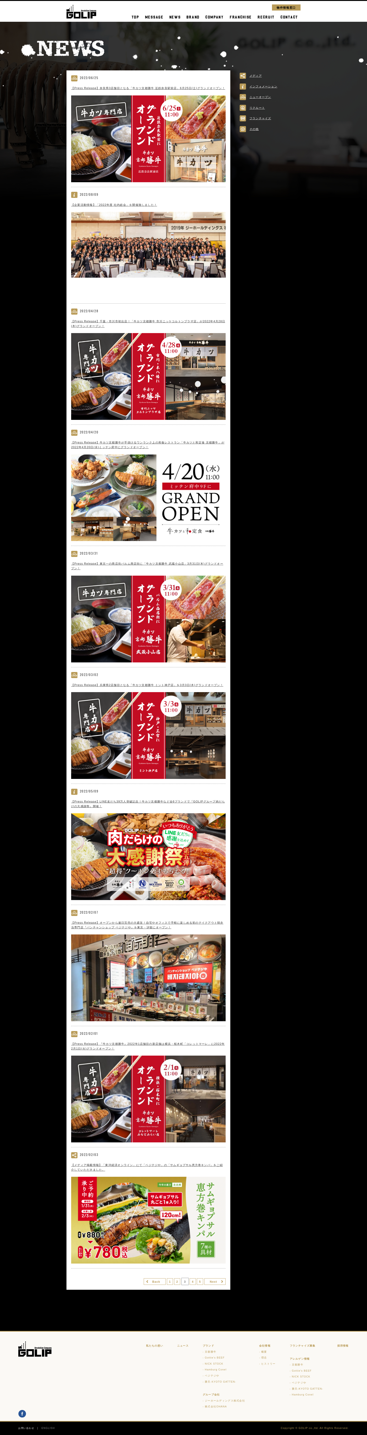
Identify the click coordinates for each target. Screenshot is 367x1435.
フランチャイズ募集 (303, 1345)
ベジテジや (212, 1375)
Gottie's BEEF (215, 1357)
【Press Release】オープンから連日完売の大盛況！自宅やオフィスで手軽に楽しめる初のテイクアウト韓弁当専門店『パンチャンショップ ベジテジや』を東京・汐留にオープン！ (148, 937)
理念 (264, 1357)
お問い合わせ (27, 1428)
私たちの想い (154, 1345)
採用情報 (343, 1345)
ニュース (182, 1345)
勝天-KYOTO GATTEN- (220, 1382)
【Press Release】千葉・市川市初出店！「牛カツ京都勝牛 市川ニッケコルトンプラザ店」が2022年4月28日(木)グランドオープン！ (147, 329)
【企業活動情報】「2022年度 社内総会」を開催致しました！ (117, 210)
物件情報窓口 (286, 7)
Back (147, 1295)
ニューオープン (261, 97)
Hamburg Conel (216, 1370)
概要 (264, 1352)
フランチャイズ (261, 118)
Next (212, 1295)
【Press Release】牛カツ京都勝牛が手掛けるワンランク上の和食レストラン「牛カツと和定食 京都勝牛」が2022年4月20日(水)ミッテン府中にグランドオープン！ (147, 451)
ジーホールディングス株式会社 (225, 1400)
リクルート (258, 107)
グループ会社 (211, 1394)
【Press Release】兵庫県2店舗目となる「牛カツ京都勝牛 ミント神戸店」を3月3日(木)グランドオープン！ (147, 694)
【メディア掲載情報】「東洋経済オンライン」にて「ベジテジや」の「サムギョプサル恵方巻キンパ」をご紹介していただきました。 (148, 1180)
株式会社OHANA (216, 1407)
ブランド (208, 1345)
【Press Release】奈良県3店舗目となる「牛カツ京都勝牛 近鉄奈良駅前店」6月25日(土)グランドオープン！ (147, 91)
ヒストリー (268, 1363)
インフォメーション (265, 86)
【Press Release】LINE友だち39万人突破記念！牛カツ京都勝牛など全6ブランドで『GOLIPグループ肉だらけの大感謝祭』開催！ (147, 816)
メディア (256, 75)
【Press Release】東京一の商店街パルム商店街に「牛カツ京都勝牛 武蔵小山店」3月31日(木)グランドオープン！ (147, 572)
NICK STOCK (214, 1363)
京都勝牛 (210, 1352)
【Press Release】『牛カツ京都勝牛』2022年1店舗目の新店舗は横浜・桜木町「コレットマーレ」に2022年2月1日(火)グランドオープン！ (148, 1059)
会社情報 (265, 1345)
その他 (255, 129)
